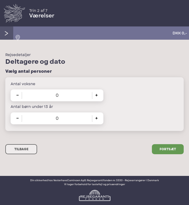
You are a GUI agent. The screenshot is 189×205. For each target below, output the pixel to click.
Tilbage (21, 149)
